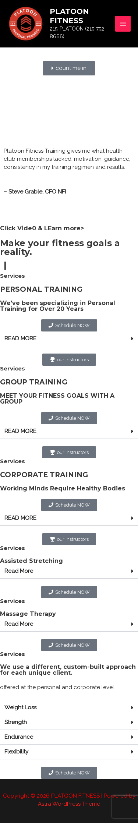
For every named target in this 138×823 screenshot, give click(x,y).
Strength (15, 722)
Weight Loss (20, 707)
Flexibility (16, 751)
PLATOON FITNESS (69, 16)
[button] (69, 338)
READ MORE (20, 338)
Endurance (18, 737)
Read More (18, 571)
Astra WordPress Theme (69, 804)
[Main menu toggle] (123, 24)
